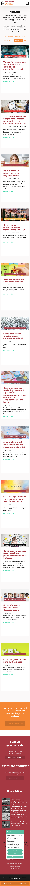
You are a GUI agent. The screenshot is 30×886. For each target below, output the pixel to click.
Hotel (25, 40)
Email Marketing (8, 40)
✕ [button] (22, 832)
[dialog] (15, 844)
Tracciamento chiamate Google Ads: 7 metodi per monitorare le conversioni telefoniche (14, 120)
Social (24, 37)
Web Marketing (8, 37)
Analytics (18, 40)
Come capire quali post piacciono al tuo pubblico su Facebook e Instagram (14, 554)
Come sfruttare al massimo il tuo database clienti (11, 607)
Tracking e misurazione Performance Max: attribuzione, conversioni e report (14, 65)
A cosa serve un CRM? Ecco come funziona (14, 280)
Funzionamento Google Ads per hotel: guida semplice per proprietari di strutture (19, 823)
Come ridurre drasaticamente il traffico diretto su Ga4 (14, 227)
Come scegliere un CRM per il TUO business (15, 660)
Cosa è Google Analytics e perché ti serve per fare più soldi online (14, 499)
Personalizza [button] (15, 856)
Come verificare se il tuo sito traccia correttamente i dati (13, 336)
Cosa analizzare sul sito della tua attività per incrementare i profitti (14, 444)
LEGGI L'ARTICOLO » (9, 81)
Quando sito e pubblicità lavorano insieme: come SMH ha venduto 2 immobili (19, 816)
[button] (27, 3)
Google (17, 37)
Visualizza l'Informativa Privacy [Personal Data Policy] (13, 847)
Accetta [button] (15, 850)
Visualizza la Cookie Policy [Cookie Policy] (12, 845)
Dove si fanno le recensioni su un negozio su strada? (12, 173)
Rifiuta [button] (15, 853)
